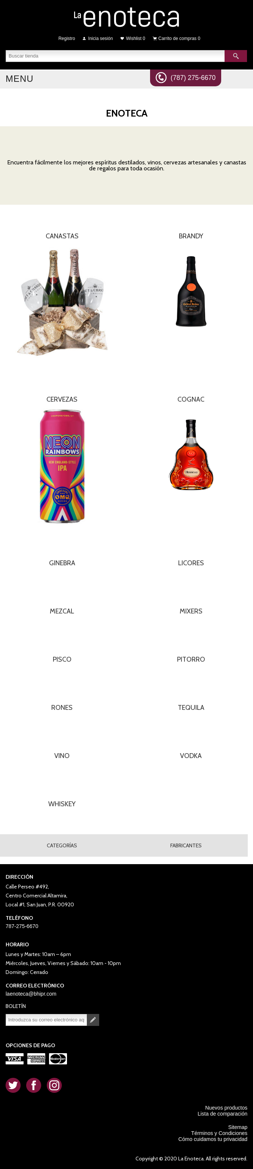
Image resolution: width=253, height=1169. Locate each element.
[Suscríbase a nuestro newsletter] (46, 1020)
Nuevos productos (226, 1108)
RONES (62, 707)
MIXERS (191, 611)
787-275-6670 (22, 926)
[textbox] (115, 56)
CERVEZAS (61, 399)
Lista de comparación (222, 1114)
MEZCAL (62, 611)
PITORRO (191, 659)
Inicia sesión (100, 38)
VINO (62, 756)
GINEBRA (62, 563)
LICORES (191, 563)
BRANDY (191, 236)
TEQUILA (191, 707)
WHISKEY (62, 804)
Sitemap (237, 1127)
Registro (66, 38)
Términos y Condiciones (219, 1133)
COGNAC (190, 399)
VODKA (191, 756)
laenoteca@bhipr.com (31, 994)
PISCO (62, 659)
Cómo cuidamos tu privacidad (213, 1139)
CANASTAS (62, 236)
